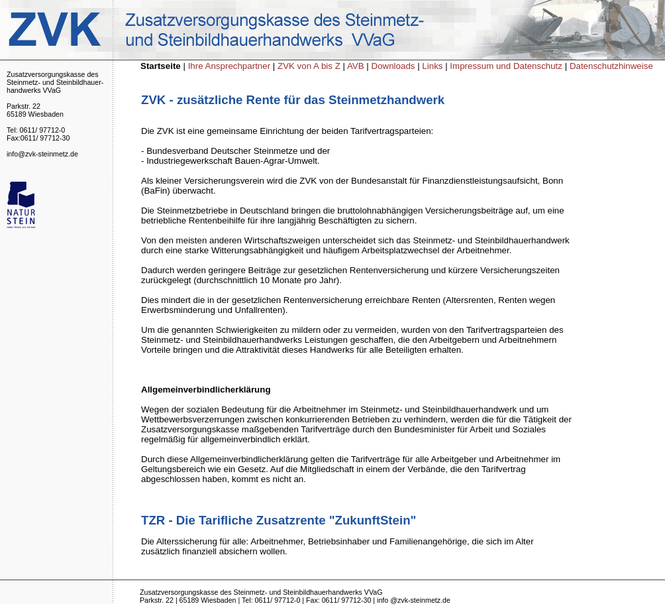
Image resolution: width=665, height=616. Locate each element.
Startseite (160, 66)
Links (433, 66)
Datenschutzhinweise (611, 66)
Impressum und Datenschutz (506, 66)
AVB (356, 66)
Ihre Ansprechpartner (230, 66)
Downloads (393, 66)
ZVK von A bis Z (310, 66)
